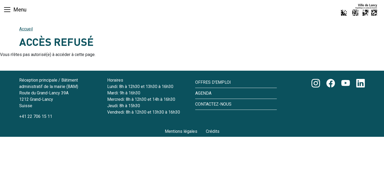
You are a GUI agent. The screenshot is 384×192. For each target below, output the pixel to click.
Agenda (203, 93)
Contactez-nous (213, 104)
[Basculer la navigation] (15, 10)
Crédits (212, 131)
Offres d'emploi (213, 82)
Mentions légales (181, 131)
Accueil (26, 28)
